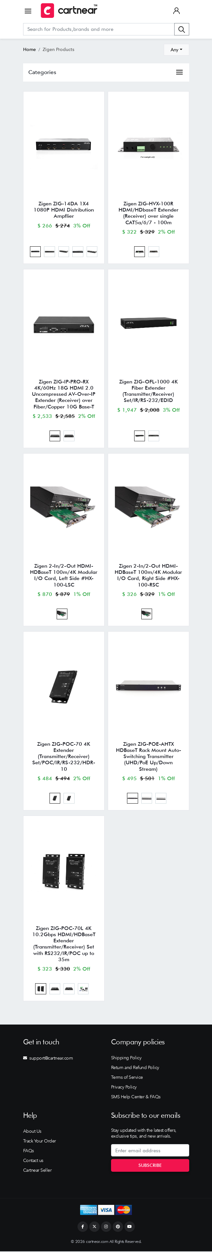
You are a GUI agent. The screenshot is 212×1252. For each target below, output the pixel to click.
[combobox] (176, 50)
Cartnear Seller (37, 1171)
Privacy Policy (124, 1088)
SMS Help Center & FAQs (136, 1097)
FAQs (28, 1152)
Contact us (33, 1161)
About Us (32, 1132)
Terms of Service (127, 1078)
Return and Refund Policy (135, 1068)
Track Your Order (39, 1142)
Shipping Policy (126, 1058)
